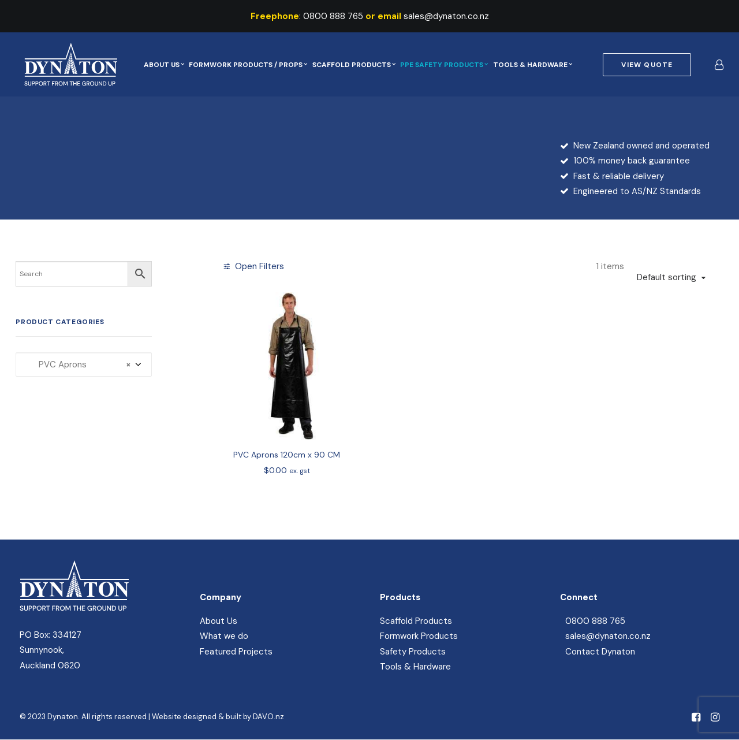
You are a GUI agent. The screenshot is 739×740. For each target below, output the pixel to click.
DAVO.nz (268, 717)
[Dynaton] (66, 64)
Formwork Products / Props (248, 64)
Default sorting (666, 277)
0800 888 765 (333, 16)
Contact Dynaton (600, 651)
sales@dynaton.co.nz (446, 16)
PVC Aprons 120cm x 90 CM (286, 454)
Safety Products (413, 651)
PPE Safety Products (444, 64)
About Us (164, 64)
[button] (287, 366)
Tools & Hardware (532, 64)
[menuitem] (164, 64)
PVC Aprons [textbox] (77, 364)
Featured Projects (236, 651)
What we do (224, 636)
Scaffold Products (353, 64)
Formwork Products (419, 636)
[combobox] (83, 364)
